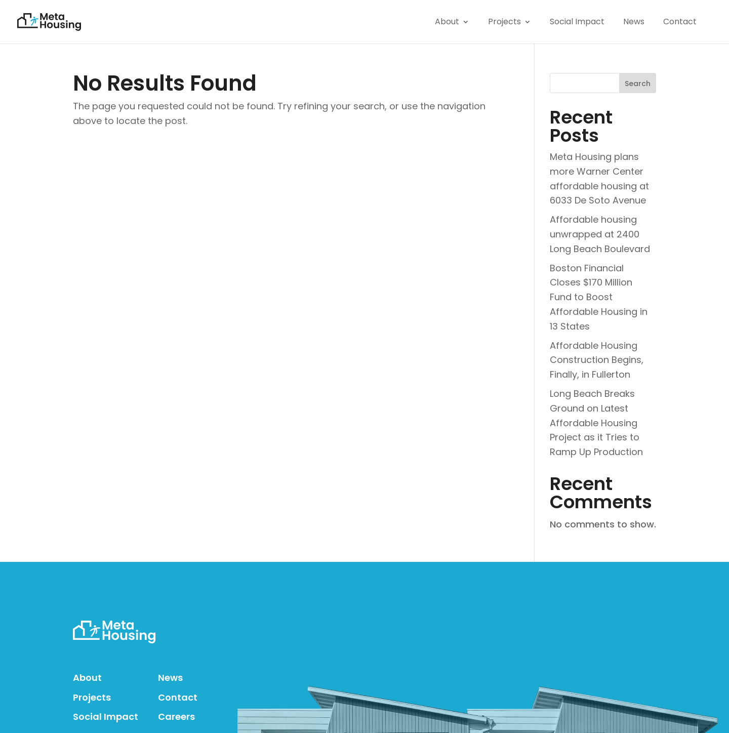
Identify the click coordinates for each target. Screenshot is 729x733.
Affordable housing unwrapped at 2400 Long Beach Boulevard (600, 234)
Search (638, 83)
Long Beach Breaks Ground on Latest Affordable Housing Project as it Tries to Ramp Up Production (596, 422)
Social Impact (105, 716)
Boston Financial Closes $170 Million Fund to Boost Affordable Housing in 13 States (598, 297)
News (170, 677)
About (87, 677)
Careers (176, 716)
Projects (92, 697)
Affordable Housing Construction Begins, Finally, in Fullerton (596, 360)
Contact (177, 697)
